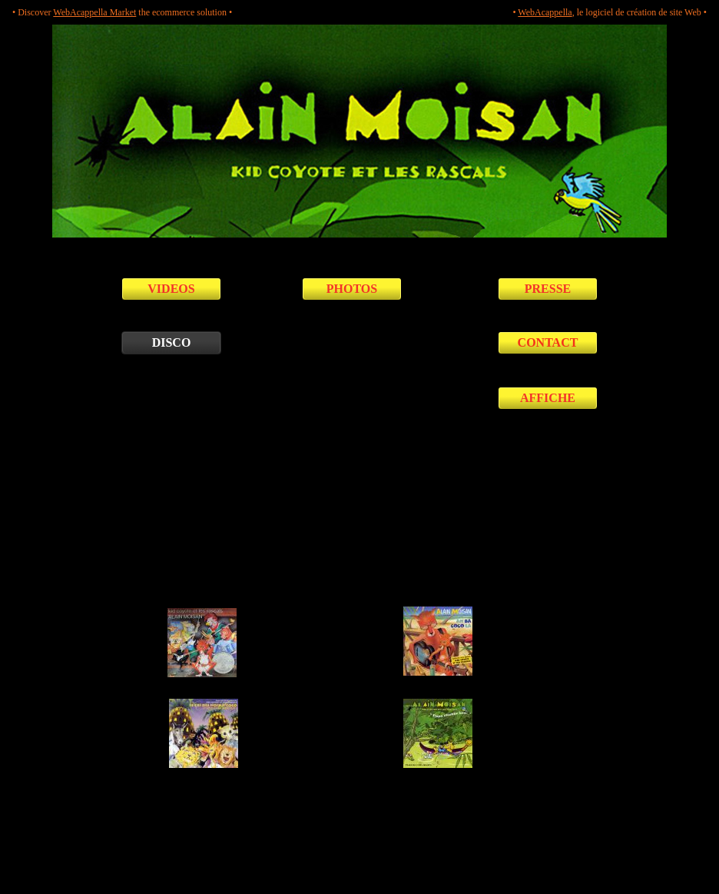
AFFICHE (547, 397)
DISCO (171, 342)
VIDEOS (170, 288)
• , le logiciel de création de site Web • (609, 12)
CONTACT (548, 342)
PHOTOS (351, 288)
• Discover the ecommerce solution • (122, 12)
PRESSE (548, 288)
